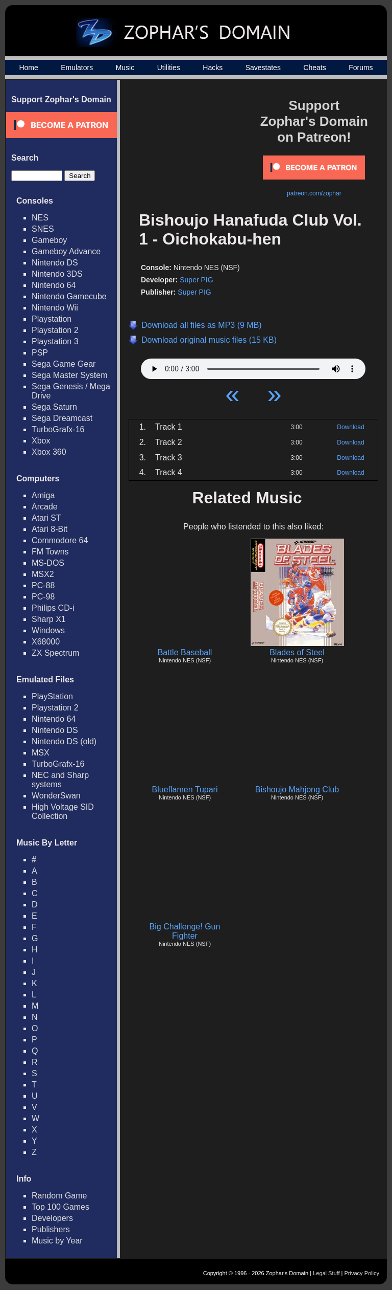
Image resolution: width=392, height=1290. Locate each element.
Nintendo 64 (54, 285)
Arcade (45, 506)
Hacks (213, 67)
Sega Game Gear (63, 364)
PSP (40, 352)
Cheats (314, 67)
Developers (52, 1218)
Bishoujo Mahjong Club (297, 789)
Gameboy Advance (66, 251)
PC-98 (43, 596)
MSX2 (43, 574)
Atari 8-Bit (49, 529)
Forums (361, 67)
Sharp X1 (49, 619)
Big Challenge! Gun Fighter (185, 931)
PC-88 (43, 585)
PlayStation (52, 696)
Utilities (168, 67)
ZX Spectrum (55, 653)
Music (125, 67)
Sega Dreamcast (62, 418)
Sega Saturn (54, 407)
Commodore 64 (60, 540)
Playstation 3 (55, 341)
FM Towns (50, 551)
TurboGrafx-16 (58, 429)
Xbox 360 (49, 452)
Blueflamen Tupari (185, 789)
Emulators (77, 67)
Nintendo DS (55, 262)
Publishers (51, 1229)
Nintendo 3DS (57, 274)
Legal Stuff (326, 1273)
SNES (43, 229)
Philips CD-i (53, 608)
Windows (48, 630)
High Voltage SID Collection (63, 811)
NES (40, 217)
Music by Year (57, 1240)
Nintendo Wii (55, 307)
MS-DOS (48, 563)
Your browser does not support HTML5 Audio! (253, 366)
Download (350, 427)
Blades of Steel (297, 652)
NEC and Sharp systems (60, 780)
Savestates (263, 67)
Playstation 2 (55, 330)
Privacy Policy (362, 1273)
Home (28, 67)
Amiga (43, 495)
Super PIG (196, 280)
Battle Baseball (185, 652)
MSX (41, 752)
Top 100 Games (60, 1207)
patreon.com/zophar (314, 193)
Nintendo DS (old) (64, 741)
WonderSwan (56, 795)
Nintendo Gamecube (69, 296)
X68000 (46, 641)
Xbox (41, 440)
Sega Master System (70, 375)
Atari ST (46, 518)
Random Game (59, 1195)
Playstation (51, 319)
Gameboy (49, 240)
